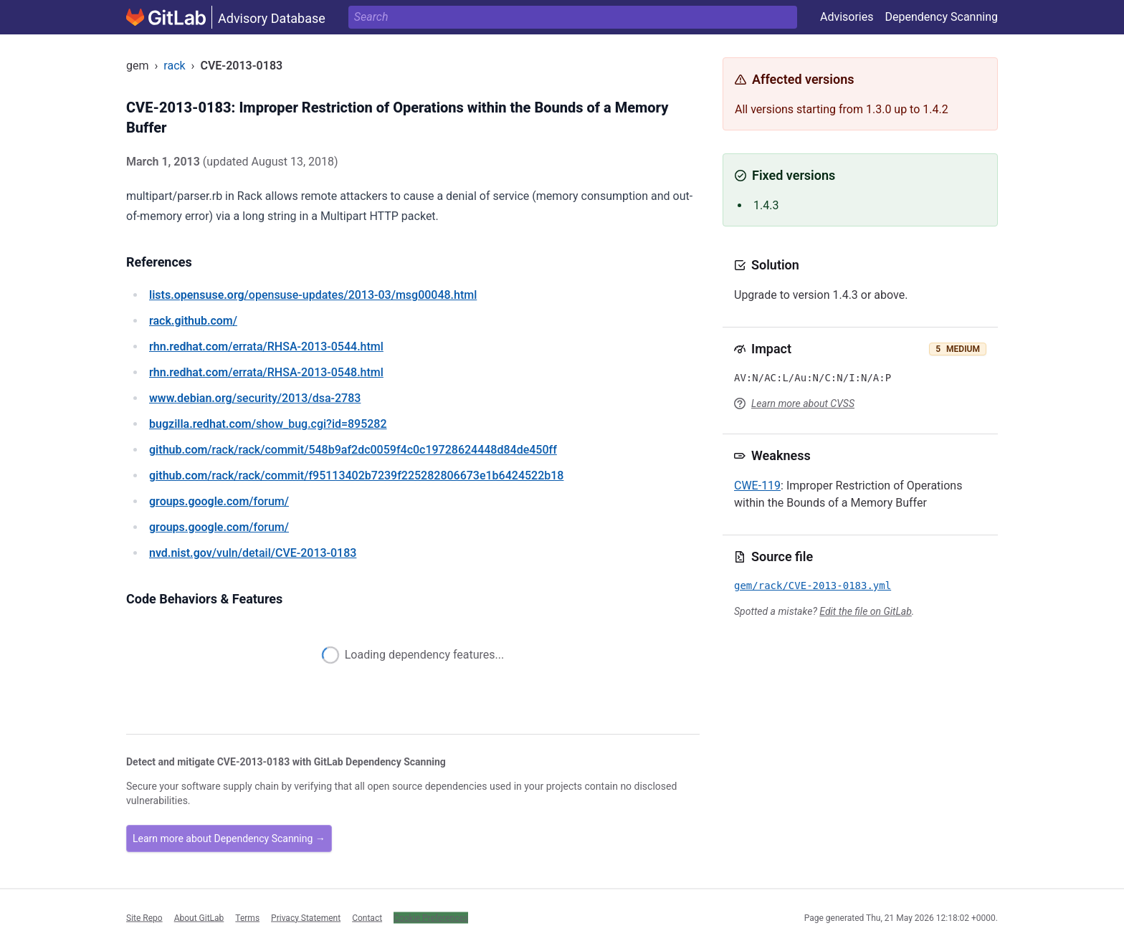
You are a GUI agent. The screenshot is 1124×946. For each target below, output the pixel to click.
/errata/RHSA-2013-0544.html (266, 346)
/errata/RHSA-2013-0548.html (266, 372)
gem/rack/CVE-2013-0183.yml (812, 585)
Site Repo (144, 917)
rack (174, 65)
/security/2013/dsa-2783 (255, 398)
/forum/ (219, 501)
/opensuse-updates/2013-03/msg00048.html (313, 295)
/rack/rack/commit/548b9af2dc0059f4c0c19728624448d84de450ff (353, 450)
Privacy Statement (305, 917)
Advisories (847, 17)
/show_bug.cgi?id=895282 (268, 424)
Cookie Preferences (431, 917)
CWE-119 (757, 485)
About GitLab (199, 917)
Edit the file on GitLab (865, 611)
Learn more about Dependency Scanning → (229, 838)
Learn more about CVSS (802, 403)
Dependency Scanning (941, 17)
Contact (367, 917)
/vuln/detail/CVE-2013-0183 (252, 553)
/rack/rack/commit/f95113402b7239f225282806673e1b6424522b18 (356, 475)
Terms (247, 917)
